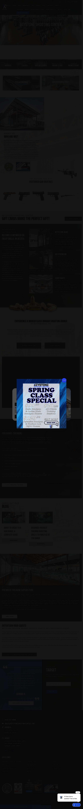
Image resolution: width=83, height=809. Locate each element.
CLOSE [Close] (64, 380)
